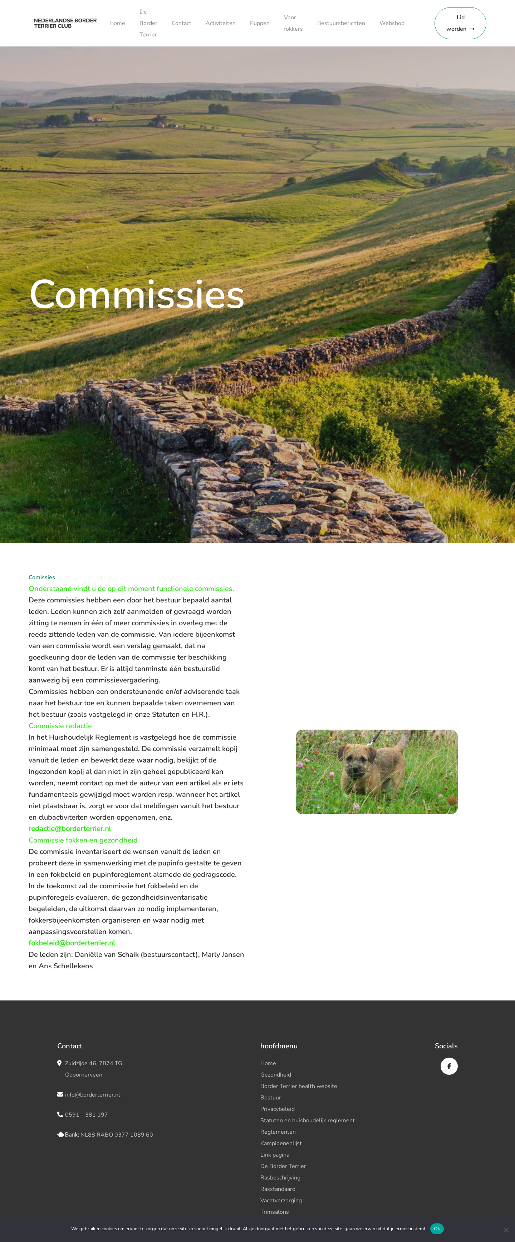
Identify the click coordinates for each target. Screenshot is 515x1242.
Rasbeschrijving (280, 1178)
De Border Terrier (148, 23)
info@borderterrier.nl (92, 1095)
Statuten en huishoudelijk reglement (307, 1120)
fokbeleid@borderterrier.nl (72, 943)
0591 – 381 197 (86, 1115)
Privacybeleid (277, 1109)
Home (117, 23)
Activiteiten (221, 23)
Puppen (260, 23)
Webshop (391, 23)
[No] (506, 1229)
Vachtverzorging (281, 1200)
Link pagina (274, 1155)
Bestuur (270, 1098)
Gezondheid (275, 1075)
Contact (181, 23)
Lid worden (456, 23)
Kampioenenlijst (281, 1143)
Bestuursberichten (341, 23)
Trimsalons (274, 1212)
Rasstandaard (277, 1189)
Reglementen (278, 1132)
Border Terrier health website (298, 1086)
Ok (437, 1228)
